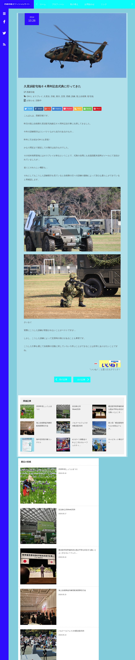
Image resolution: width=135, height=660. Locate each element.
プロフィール (58, 4)
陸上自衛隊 (80, 97)
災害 (62, 97)
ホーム (43, 4)
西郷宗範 (29, 93)
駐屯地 (89, 97)
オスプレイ (36, 97)
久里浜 (45, 97)
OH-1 (27, 97)
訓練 (72, 97)
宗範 (52, 97)
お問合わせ (89, 4)
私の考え (74, 4)
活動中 (37, 101)
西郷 (67, 97)
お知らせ (29, 101)
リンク (104, 4)
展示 (57, 97)
